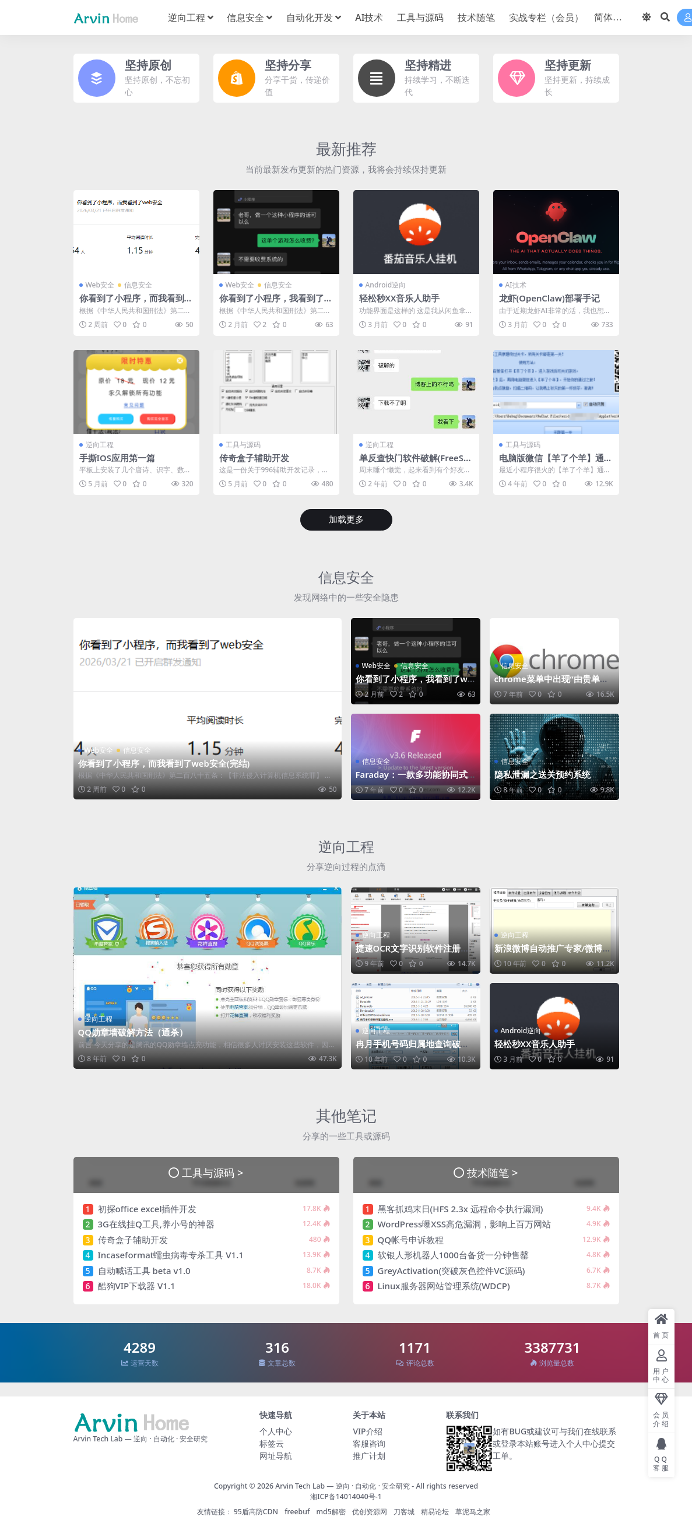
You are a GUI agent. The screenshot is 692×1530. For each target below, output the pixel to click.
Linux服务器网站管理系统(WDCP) (444, 1285)
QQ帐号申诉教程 (411, 1239)
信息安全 (138, 285)
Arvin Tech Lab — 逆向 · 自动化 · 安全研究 (342, 1485)
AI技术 (515, 285)
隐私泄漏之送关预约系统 (542, 774)
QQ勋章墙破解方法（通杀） (133, 1032)
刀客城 (404, 1511)
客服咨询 (369, 1442)
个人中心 (275, 1430)
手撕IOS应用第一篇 (117, 457)
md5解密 (330, 1511)
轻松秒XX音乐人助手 (399, 298)
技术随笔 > (492, 1171)
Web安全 (100, 285)
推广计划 (369, 1454)
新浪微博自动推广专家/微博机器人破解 (553, 953)
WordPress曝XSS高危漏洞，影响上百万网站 (464, 1223)
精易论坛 (435, 1511)
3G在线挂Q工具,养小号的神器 (156, 1223)
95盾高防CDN (256, 1511)
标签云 (271, 1442)
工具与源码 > (212, 1171)
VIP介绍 (367, 1430)
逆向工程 (100, 444)
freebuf (297, 1511)
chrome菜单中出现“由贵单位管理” (552, 684)
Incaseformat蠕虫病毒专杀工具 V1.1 (171, 1254)
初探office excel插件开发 (147, 1208)
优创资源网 (369, 1511)
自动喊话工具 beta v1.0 (144, 1270)
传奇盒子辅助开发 (254, 457)
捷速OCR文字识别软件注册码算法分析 (413, 953)
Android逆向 (386, 285)
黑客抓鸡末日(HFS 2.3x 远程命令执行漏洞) (460, 1208)
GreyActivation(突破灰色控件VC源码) (451, 1270)
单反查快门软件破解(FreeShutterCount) (414, 462)
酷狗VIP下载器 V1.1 (136, 1285)
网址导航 (275, 1454)
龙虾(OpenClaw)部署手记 (550, 298)
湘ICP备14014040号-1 (346, 1496)
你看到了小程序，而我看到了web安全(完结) (136, 303)
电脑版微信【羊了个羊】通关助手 (556, 462)
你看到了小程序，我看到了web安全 (275, 303)
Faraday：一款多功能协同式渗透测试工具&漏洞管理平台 (412, 779)
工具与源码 (243, 444)
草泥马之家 (472, 1511)
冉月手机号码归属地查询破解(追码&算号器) (412, 1048)
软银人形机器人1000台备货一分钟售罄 (453, 1254)
